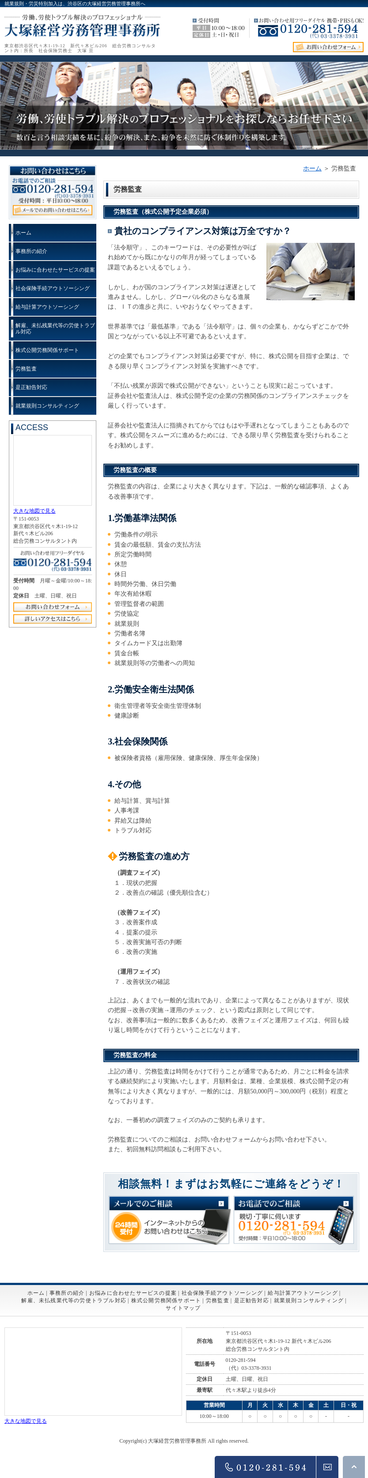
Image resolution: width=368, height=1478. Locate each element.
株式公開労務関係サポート (47, 350)
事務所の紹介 (31, 251)
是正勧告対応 (31, 387)
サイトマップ (183, 1308)
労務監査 (26, 369)
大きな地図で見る (34, 511)
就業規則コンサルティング (47, 406)
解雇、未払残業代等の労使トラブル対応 (55, 328)
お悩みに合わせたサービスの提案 (55, 270)
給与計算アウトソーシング (47, 307)
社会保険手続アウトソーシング (52, 288)
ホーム (312, 168)
